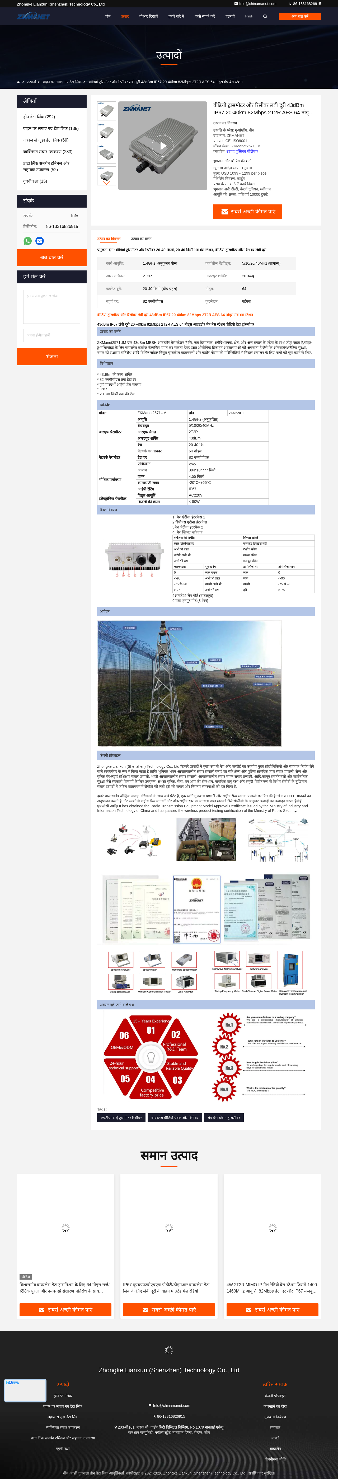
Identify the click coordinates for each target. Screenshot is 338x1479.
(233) (48, 151)
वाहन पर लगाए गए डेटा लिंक (62, 82)
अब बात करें (300, 16)
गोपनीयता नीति (275, 1459)
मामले (275, 1438)
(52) (46, 166)
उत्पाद (125, 16)
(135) (51, 128)
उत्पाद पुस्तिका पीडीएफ (242, 151)
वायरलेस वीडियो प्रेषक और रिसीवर (175, 1118)
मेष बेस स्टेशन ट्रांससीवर (224, 1118)
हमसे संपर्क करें (205, 16)
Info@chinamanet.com (255, 4)
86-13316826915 (304, 4)
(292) (39, 117)
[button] (106, 183)
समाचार (275, 1427)
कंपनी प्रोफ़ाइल (275, 1396)
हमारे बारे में (176, 16)
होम (107, 16)
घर (19, 82)
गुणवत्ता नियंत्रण (275, 1417)
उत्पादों (31, 82)
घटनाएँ (230, 16)
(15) (35, 181)
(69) (46, 140)
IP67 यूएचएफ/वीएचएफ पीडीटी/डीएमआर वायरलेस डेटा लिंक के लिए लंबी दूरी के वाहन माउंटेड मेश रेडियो (166, 1288)
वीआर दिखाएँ (148, 16)
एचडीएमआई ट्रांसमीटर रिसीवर (121, 1118)
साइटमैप (275, 1449)
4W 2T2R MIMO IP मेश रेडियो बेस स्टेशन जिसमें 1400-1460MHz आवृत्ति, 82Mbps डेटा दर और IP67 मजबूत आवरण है (272, 1288)
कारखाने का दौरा (275, 1406)
